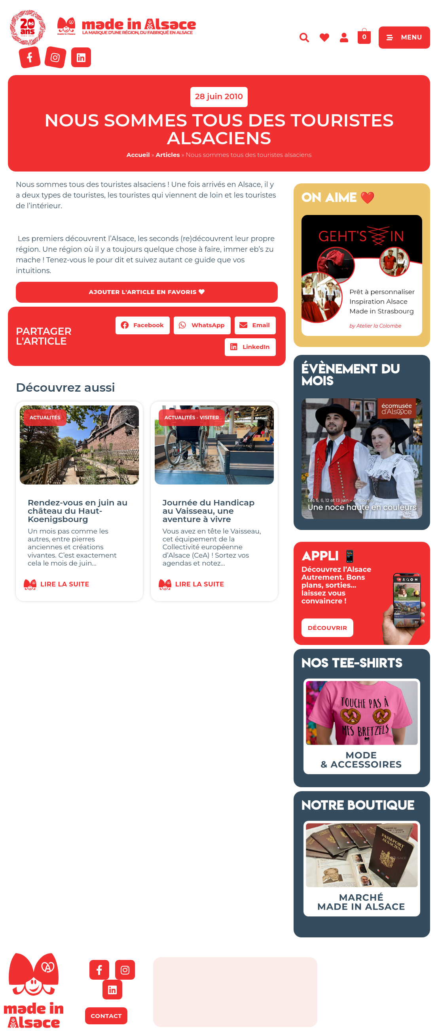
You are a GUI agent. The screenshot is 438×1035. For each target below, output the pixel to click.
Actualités (45, 418)
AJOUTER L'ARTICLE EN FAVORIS (147, 292)
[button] (143, 326)
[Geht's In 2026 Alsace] (361, 333)
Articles (168, 154)
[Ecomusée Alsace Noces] (361, 516)
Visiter (209, 418)
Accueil (138, 154)
